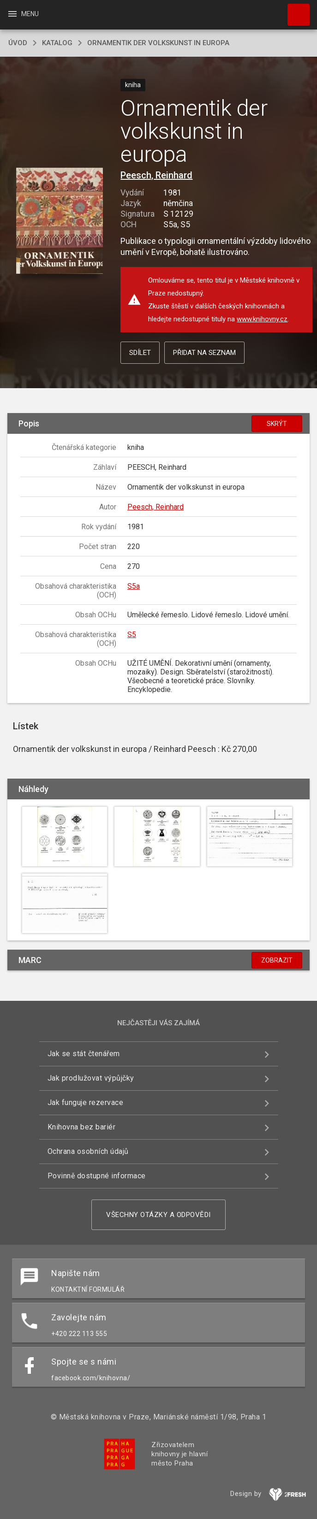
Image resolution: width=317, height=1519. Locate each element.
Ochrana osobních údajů (88, 1151)
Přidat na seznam (204, 353)
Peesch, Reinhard (156, 175)
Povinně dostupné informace (97, 1175)
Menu (23, 13)
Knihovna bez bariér (82, 1127)
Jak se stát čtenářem (84, 1053)
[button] (59, 221)
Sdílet (140, 353)
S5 (131, 634)
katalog (57, 43)
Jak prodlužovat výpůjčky (91, 1078)
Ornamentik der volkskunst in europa (158, 43)
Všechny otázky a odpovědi (158, 1215)
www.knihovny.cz (262, 319)
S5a (133, 586)
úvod (17, 43)
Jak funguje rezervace (86, 1102)
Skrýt (277, 423)
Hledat (294, 10)
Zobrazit (277, 960)
